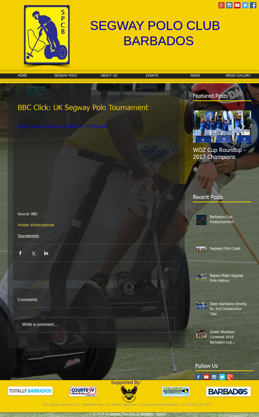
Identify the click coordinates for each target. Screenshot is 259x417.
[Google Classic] (230, 377)
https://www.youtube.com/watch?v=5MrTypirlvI (62, 127)
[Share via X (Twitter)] (33, 253)
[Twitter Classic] (222, 377)
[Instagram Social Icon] (229, 5)
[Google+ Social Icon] (221, 5)
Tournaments (28, 236)
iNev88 (161, 414)
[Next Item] (242, 126)
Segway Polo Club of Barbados (131, 414)
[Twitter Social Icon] (245, 5)
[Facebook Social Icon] (253, 5)
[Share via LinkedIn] (46, 253)
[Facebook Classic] (198, 377)
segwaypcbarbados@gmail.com (162, 404)
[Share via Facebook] (20, 253)
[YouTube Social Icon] (237, 5)
